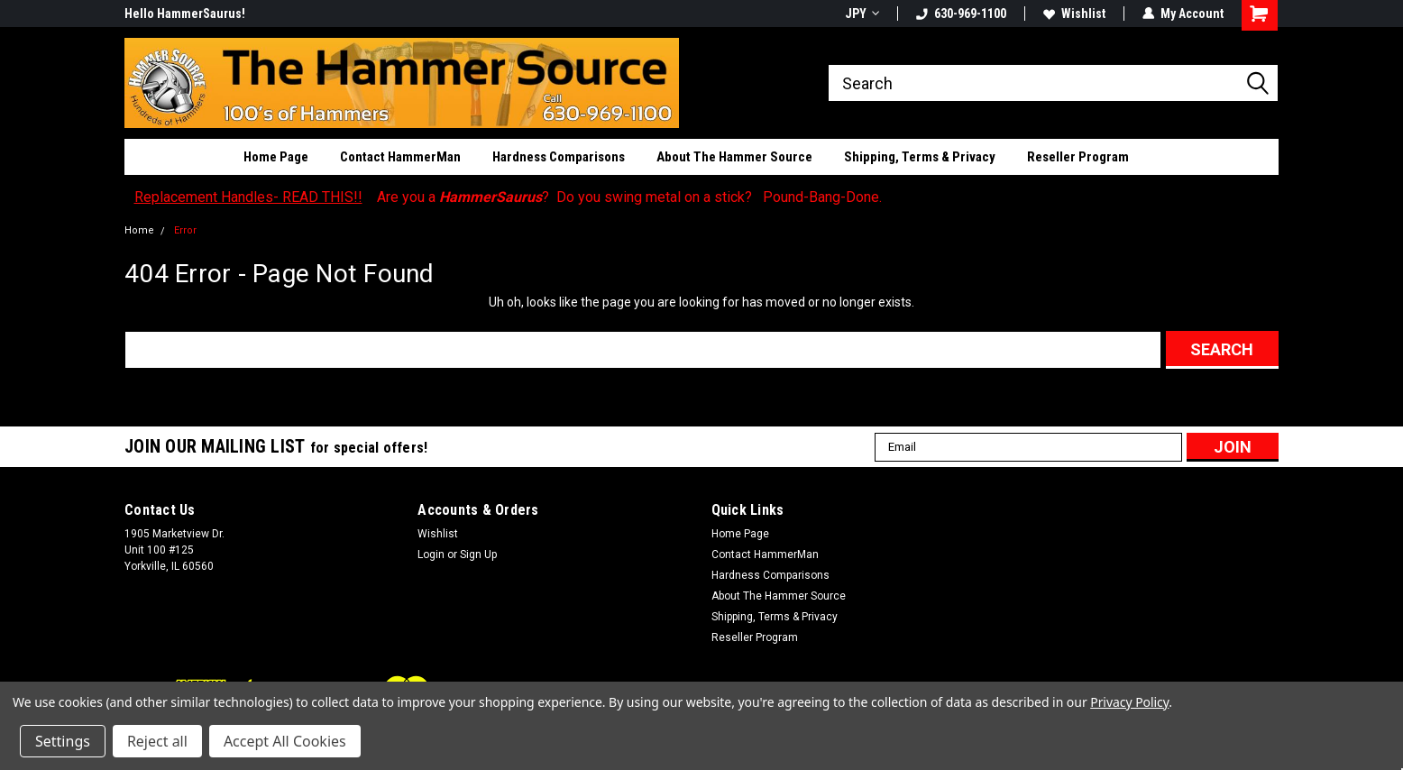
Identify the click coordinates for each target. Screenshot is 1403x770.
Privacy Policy (1129, 701)
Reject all (157, 741)
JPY (862, 13)
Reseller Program (1078, 157)
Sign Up (478, 554)
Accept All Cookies (285, 741)
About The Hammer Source (734, 157)
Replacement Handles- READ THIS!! (248, 197)
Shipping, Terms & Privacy (919, 157)
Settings (62, 741)
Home (139, 230)
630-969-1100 (961, 13)
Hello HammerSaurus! (184, 13)
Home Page (275, 157)
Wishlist (1074, 13)
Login (431, 554)
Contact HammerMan (400, 157)
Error (185, 230)
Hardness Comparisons (558, 157)
